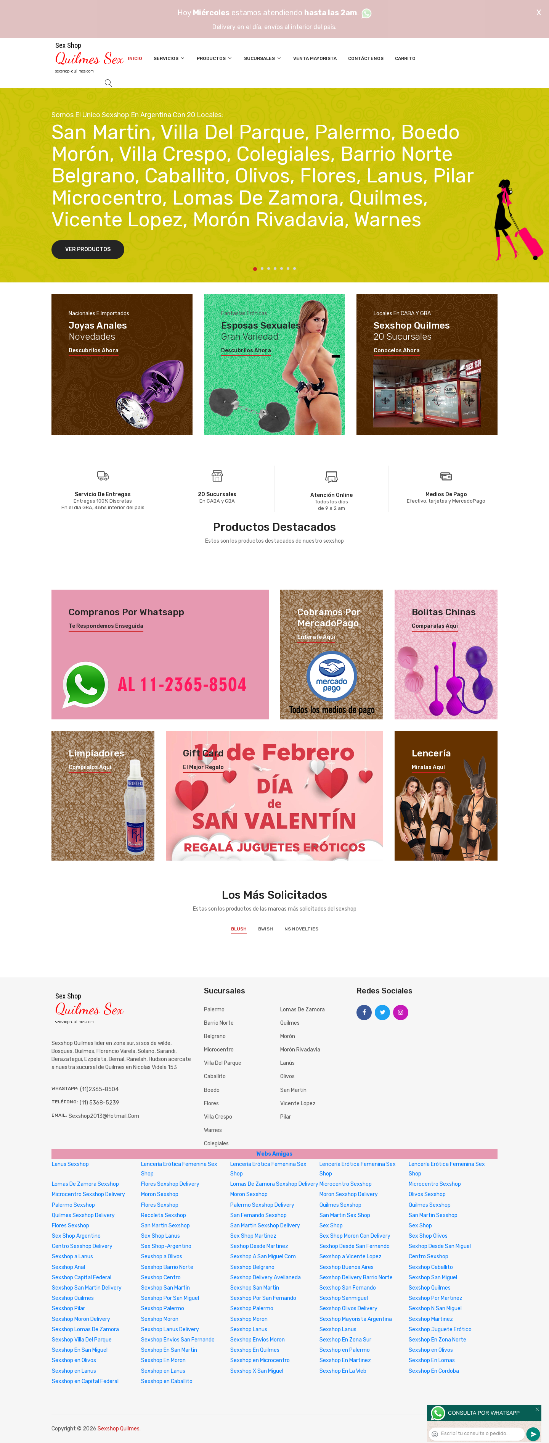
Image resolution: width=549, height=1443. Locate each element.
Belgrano (215, 1036)
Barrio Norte (219, 1023)
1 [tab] (255, 269)
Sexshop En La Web (342, 1371)
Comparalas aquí (435, 626)
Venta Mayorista (315, 58)
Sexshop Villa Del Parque (82, 1340)
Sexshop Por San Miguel (170, 1298)
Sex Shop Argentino (76, 1236)
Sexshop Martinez (431, 1319)
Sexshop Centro (161, 1277)
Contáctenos (366, 58)
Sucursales (263, 58)
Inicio (135, 58)
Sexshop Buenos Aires (346, 1267)
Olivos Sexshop (427, 1194)
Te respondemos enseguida (106, 626)
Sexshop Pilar (68, 1308)
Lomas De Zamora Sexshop (85, 1184)
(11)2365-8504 (99, 1089)
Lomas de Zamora (302, 1009)
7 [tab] (294, 268)
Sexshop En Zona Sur (345, 1340)
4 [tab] (275, 268)
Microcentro (219, 1049)
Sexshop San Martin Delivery (87, 1288)
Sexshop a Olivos (161, 1256)
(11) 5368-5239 (99, 1103)
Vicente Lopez (298, 1103)
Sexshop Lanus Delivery (170, 1329)
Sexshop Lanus (248, 1329)
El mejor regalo (203, 767)
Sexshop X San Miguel (256, 1371)
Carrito (405, 58)
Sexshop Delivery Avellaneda (265, 1277)
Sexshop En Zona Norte (437, 1340)
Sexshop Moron (159, 1319)
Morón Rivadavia (300, 1049)
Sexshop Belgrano (252, 1267)
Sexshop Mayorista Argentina (355, 1319)
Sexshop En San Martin (169, 1350)
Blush (239, 929)
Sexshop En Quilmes (254, 1350)
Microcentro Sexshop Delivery (88, 1194)
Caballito (215, 1076)
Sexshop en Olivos (431, 1350)
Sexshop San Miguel (433, 1277)
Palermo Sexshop (73, 1205)
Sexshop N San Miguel (435, 1308)
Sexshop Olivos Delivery (348, 1308)
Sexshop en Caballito (167, 1381)
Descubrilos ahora (94, 350)
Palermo (214, 1009)
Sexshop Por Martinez (435, 1298)
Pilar (285, 1117)
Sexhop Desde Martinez (259, 1246)
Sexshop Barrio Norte (167, 1267)
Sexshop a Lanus (72, 1256)
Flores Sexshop (159, 1205)
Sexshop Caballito (431, 1267)
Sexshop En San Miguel (80, 1350)
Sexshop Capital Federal (81, 1277)
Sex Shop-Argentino (166, 1246)
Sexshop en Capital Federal (85, 1381)
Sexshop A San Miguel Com (263, 1256)
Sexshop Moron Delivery (81, 1319)
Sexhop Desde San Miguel (440, 1246)
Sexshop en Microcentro (260, 1360)
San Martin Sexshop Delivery (265, 1225)
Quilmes (290, 1023)
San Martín (293, 1090)
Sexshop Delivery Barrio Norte (356, 1277)
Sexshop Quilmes (430, 1288)
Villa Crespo (218, 1117)
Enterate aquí (316, 637)
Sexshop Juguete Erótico (440, 1329)
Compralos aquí (90, 767)
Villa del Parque (222, 1063)
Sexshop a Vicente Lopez (350, 1256)
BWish (265, 929)
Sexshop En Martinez (345, 1360)
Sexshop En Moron (163, 1360)
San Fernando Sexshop (258, 1215)
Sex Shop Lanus (160, 1236)
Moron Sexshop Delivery (348, 1194)
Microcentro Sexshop (345, 1184)
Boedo (212, 1090)
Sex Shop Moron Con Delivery (354, 1236)
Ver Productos (88, 249)
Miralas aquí (428, 767)
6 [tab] (288, 268)
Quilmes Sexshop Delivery (83, 1215)
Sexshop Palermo (162, 1308)
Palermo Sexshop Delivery (262, 1205)
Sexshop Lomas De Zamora (85, 1329)
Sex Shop (331, 1225)
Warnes (213, 1130)
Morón (287, 1036)
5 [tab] (281, 268)
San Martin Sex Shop (344, 1215)
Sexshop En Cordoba (434, 1371)
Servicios (169, 58)
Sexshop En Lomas (432, 1360)
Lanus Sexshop (70, 1164)
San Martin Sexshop (433, 1215)
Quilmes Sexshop (340, 1205)
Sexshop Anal (68, 1267)
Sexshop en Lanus (74, 1371)
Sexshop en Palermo (344, 1350)
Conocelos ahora (397, 350)
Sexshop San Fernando (347, 1288)
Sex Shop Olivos (428, 1236)
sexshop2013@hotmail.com (104, 1116)
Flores (211, 1103)
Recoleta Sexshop (163, 1215)
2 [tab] (262, 268)
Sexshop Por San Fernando (263, 1298)
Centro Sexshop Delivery (82, 1246)
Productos (215, 58)
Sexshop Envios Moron (257, 1340)
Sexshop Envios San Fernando (178, 1340)
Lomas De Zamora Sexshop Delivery (274, 1184)
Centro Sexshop (428, 1256)
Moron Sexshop (159, 1194)
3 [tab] (268, 268)
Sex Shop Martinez (253, 1236)
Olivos (287, 1076)
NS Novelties (301, 929)
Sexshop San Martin (165, 1288)
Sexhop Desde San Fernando (354, 1246)
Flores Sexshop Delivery (170, 1184)
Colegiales (216, 1143)
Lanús (287, 1063)
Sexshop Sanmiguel (343, 1298)
